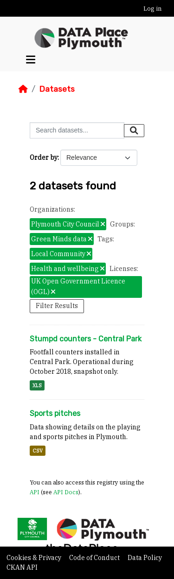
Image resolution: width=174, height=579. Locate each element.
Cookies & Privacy (34, 558)
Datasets (57, 89)
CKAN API (22, 567)
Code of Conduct (95, 558)
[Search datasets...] (77, 130)
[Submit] (134, 130)
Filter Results (57, 306)
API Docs (65, 492)
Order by (44, 157)
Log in (152, 9)
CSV (37, 450)
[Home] (23, 89)
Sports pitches (55, 413)
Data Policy (145, 558)
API (34, 492)
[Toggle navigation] (30, 60)
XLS (37, 385)
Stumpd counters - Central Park (86, 338)
